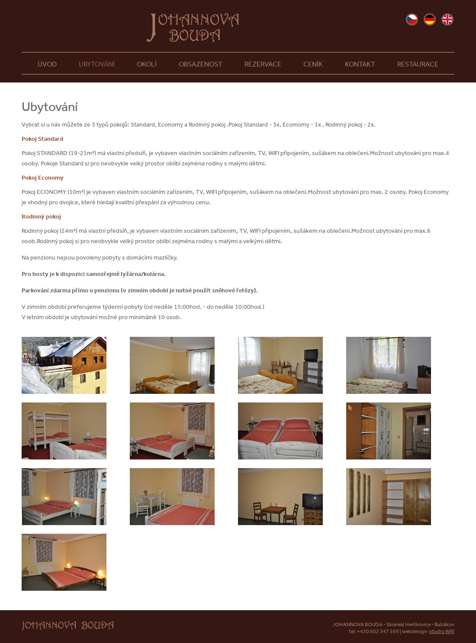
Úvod (47, 64)
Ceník (313, 64)
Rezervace (262, 64)
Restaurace (417, 64)
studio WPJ (441, 631)
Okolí (147, 64)
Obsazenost (200, 64)
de (430, 19)
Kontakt (360, 64)
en (447, 19)
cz (412, 19)
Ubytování (97, 64)
